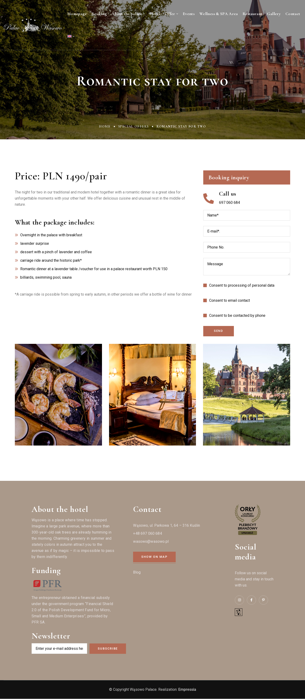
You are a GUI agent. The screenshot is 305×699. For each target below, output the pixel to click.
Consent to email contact (229, 300)
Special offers (133, 127)
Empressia (187, 689)
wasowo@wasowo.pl (151, 541)
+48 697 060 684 (147, 533)
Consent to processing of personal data (241, 285)
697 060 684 (229, 202)
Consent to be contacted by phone (237, 315)
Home (104, 127)
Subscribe (108, 648)
